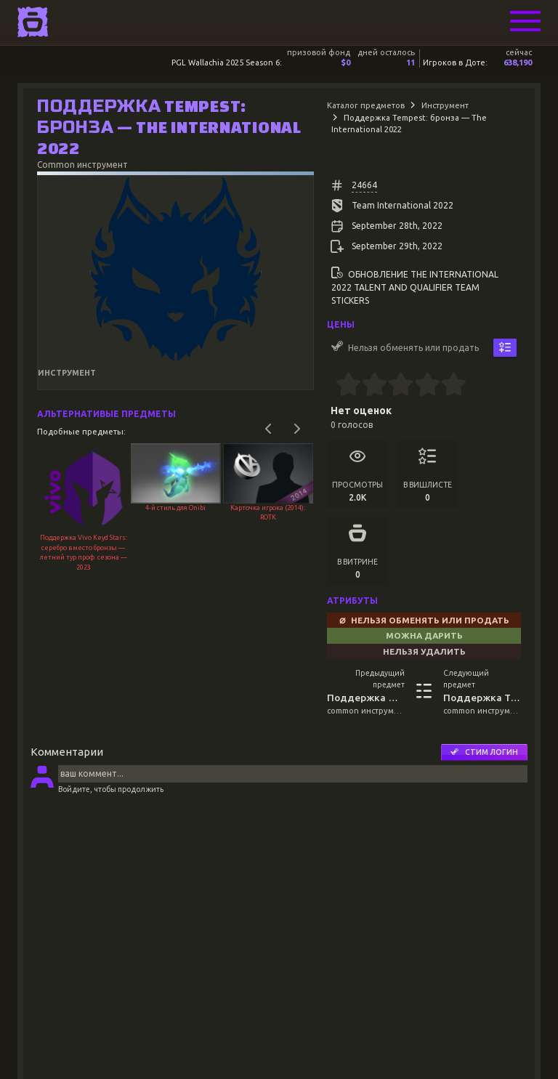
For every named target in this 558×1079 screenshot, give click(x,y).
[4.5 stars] (447, 386)
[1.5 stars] (369, 386)
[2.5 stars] (395, 386)
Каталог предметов (366, 105)
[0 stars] (331, 386)
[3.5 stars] (421, 386)
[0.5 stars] (342, 386)
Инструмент (445, 105)
